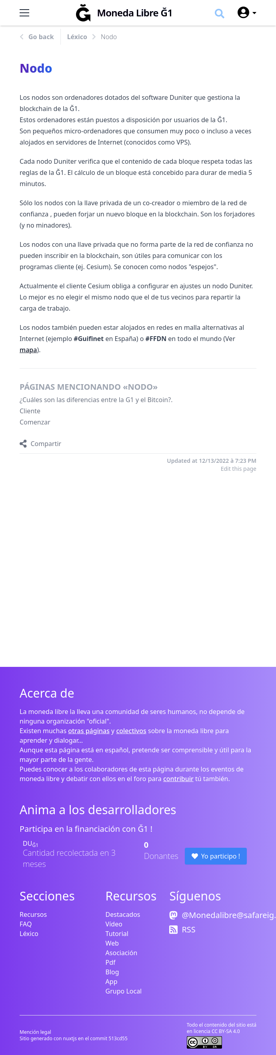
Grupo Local (124, 991)
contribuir (178, 778)
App (112, 981)
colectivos (131, 730)
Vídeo (114, 924)
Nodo (109, 36)
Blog (112, 972)
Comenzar (35, 422)
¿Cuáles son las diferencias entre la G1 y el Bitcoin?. (96, 400)
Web (112, 943)
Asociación (122, 952)
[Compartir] (40, 443)
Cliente (30, 411)
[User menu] (243, 12)
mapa (28, 349)
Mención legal (35, 1032)
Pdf (111, 962)
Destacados (123, 914)
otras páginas (89, 730)
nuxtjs (70, 1038)
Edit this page (238, 468)
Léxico (77, 36)
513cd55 (117, 1038)
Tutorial (117, 933)
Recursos (33, 914)
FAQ (26, 924)
